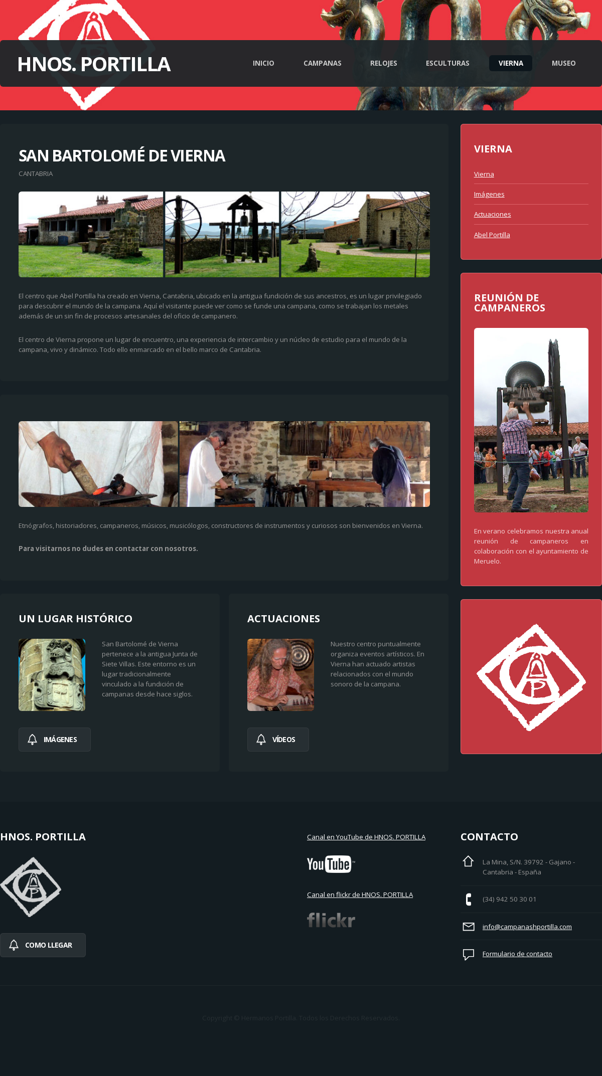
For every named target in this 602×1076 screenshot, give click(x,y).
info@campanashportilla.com (527, 926)
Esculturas (448, 63)
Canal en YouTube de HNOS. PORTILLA (366, 836)
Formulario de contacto (517, 953)
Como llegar (48, 945)
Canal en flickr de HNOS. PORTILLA (360, 894)
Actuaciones (492, 214)
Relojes (383, 63)
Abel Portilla (492, 234)
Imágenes (489, 194)
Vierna (511, 63)
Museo (564, 63)
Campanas (323, 63)
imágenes (60, 739)
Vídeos (283, 739)
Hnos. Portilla (93, 63)
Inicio (263, 63)
